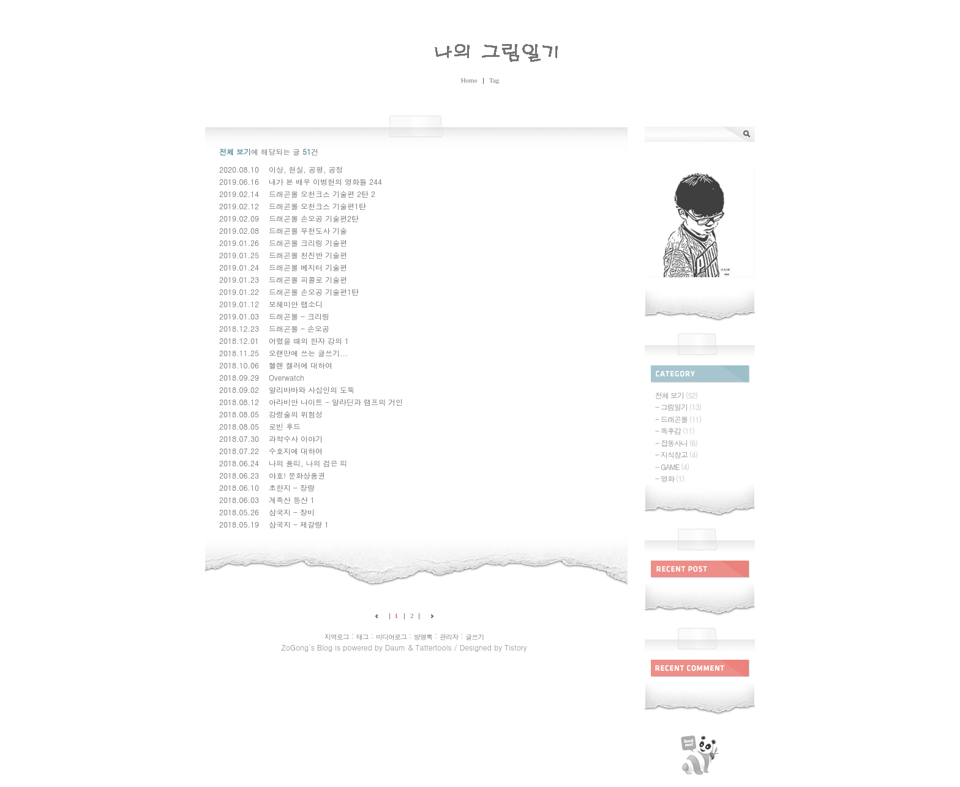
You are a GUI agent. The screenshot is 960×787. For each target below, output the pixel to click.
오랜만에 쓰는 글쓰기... (308, 353)
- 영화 (669, 478)
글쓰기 (474, 636)
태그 (362, 636)
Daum (395, 647)
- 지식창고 (676, 454)
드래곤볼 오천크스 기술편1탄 (317, 206)
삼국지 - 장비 (292, 512)
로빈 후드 (285, 426)
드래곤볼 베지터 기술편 (308, 267)
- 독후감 (674, 430)
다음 (430, 616)
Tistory (515, 647)
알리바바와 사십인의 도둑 (311, 389)
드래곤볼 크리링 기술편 (308, 242)
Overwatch (286, 377)
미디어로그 (391, 636)
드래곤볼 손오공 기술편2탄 (314, 218)
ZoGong (480, 50)
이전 (379, 616)
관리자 (449, 636)
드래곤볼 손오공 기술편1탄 (314, 291)
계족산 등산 (288, 499)
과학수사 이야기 (296, 438)
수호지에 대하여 (296, 451)
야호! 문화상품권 (297, 475)
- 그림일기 (678, 406)
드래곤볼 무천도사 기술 (308, 230)
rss (699, 755)
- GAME (672, 466)
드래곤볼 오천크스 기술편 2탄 (319, 193)
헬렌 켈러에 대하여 (300, 365)
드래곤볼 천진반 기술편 (308, 255)
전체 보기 (676, 395)
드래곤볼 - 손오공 (299, 328)
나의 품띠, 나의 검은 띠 (308, 463)
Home (469, 80)
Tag (494, 80)
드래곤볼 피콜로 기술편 (308, 279)
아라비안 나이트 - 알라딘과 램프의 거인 (336, 402)
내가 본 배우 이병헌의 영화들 (318, 181)
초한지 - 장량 (292, 487)
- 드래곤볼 (678, 419)
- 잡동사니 (676, 443)
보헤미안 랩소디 (296, 304)
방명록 (423, 636)
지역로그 (336, 636)
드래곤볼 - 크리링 (299, 316)
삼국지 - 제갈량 (295, 524)
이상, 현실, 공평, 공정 (306, 169)
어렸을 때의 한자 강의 (305, 340)
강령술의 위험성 (296, 414)
